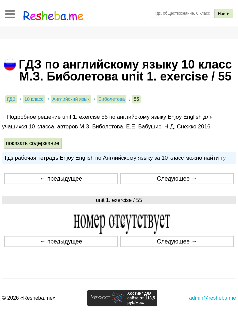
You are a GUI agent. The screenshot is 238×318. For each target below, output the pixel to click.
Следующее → (177, 178)
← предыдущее (61, 178)
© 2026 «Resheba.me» (29, 298)
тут (224, 158)
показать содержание (32, 143)
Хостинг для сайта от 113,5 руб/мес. (141, 298)
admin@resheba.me (212, 298)
